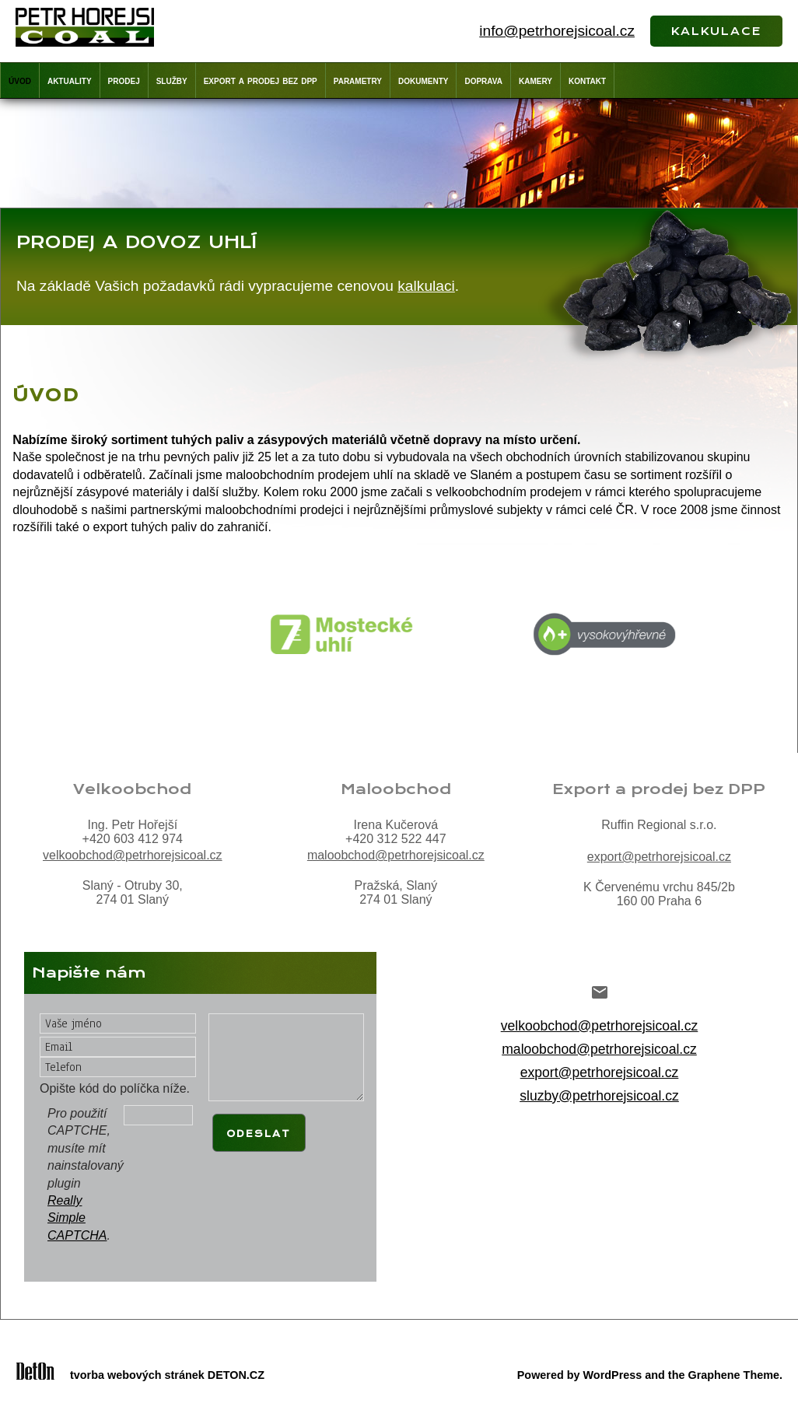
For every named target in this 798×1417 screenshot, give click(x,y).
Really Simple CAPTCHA (77, 1218)
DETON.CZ (236, 1375)
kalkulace (716, 29)
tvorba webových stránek (137, 1375)
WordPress (612, 1375)
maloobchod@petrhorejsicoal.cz (396, 855)
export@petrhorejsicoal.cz (659, 856)
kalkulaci (426, 286)
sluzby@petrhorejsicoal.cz (599, 1096)
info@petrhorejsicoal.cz (557, 31)
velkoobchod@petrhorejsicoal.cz (132, 855)
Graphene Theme (733, 1375)
